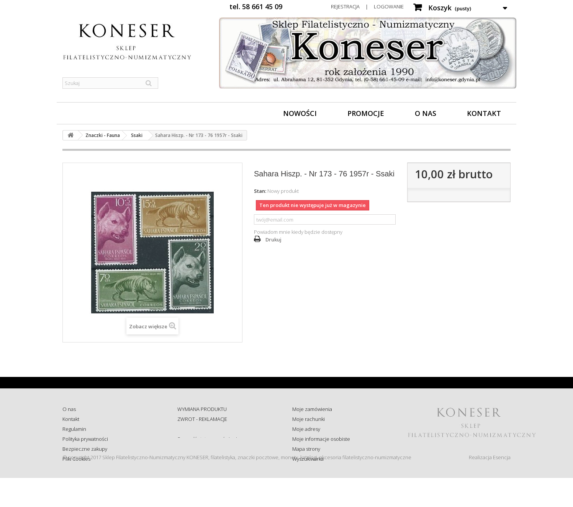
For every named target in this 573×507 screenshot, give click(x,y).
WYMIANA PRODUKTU (202, 409)
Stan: (260, 190)
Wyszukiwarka (308, 458)
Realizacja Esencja (490, 486)
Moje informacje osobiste (321, 438)
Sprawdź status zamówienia (208, 438)
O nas (425, 113)
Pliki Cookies (76, 458)
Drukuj (273, 239)
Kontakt (484, 113)
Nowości (300, 113)
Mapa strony (306, 448)
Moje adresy (306, 428)
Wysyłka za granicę (198, 458)
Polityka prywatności (85, 438)
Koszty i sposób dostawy (204, 448)
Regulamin (74, 428)
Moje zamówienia (312, 409)
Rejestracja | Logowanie (367, 6)
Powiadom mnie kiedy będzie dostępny (298, 231)
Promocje (365, 113)
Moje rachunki (308, 419)
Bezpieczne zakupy (84, 448)
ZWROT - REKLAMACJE (202, 419)
